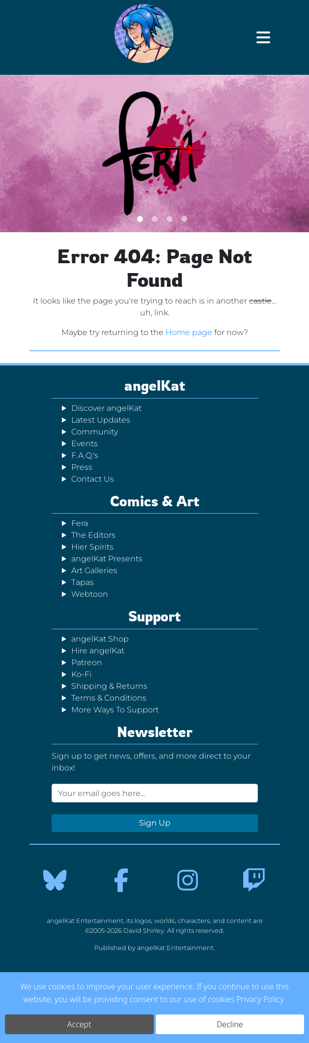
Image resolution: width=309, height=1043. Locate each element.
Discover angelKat (106, 408)
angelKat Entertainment (175, 947)
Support (154, 616)
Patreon (86, 662)
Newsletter (155, 731)
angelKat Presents (106, 558)
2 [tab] (154, 218)
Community (94, 431)
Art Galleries (94, 570)
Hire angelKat (97, 650)
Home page (189, 332)
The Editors (93, 535)
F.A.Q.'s (84, 455)
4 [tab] (184, 218)
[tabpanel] (154, 153)
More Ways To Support (115, 709)
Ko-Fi (81, 674)
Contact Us (92, 479)
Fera (79, 523)
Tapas (82, 582)
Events (84, 443)
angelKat (154, 385)
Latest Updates (100, 420)
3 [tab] (169, 218)
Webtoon (89, 594)
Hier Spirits (92, 547)
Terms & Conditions (108, 698)
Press (81, 467)
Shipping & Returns (109, 686)
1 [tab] (140, 218)
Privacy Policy (259, 999)
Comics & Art (154, 501)
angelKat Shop (100, 639)
